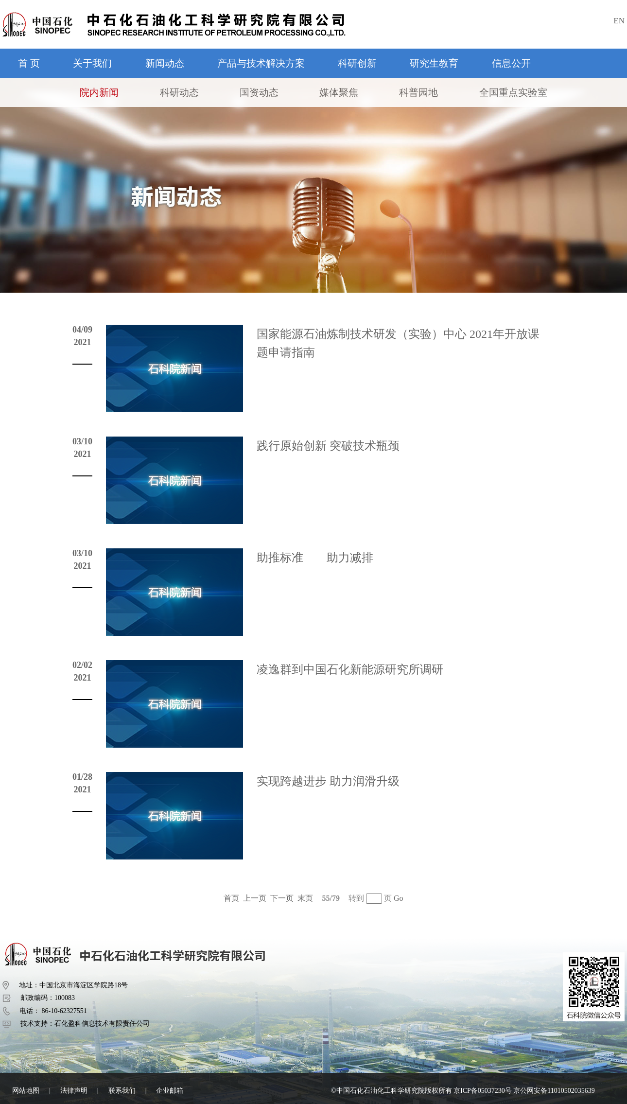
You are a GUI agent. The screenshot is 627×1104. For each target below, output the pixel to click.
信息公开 (511, 63)
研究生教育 (434, 63)
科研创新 (357, 63)
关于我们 (92, 63)
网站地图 (25, 1090)
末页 (305, 898)
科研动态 (179, 92)
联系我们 (122, 1090)
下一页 (282, 898)
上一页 (254, 898)
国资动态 (259, 92)
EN (619, 20)
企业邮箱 (169, 1090)
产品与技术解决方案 (261, 63)
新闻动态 (164, 63)
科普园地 (418, 92)
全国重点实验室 (513, 92)
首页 (231, 898)
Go (398, 898)
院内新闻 (99, 92)
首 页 (29, 63)
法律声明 (73, 1090)
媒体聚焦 (338, 92)
